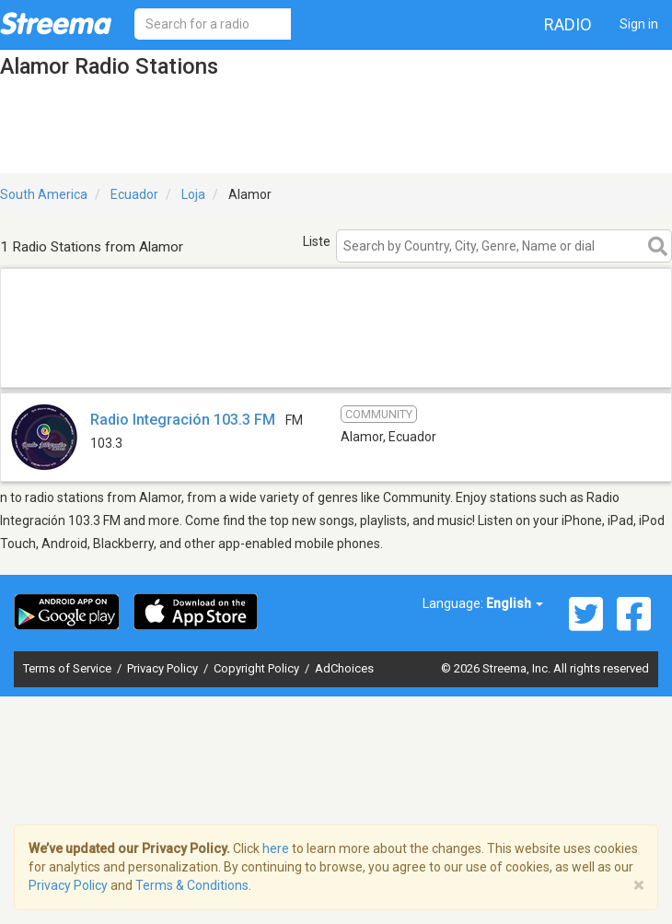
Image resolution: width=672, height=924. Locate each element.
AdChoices (344, 668)
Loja (193, 194)
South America (43, 194)
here (275, 848)
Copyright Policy (258, 668)
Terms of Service (68, 668)
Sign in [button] (639, 24)
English (514, 603)
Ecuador (134, 194)
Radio (568, 24)
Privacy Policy (164, 668)
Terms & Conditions (192, 885)
